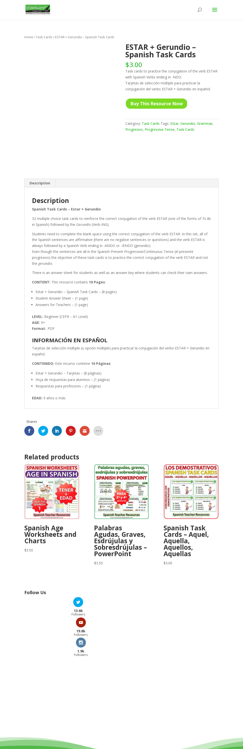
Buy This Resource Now (156, 103)
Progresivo (134, 129)
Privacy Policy (143, 738)
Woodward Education (103, 732)
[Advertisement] (121, 660)
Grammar (204, 123)
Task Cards (44, 37)
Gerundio (187, 123)
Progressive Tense (159, 129)
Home (28, 37)
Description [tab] (40, 183)
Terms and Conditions (107, 738)
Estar (174, 123)
